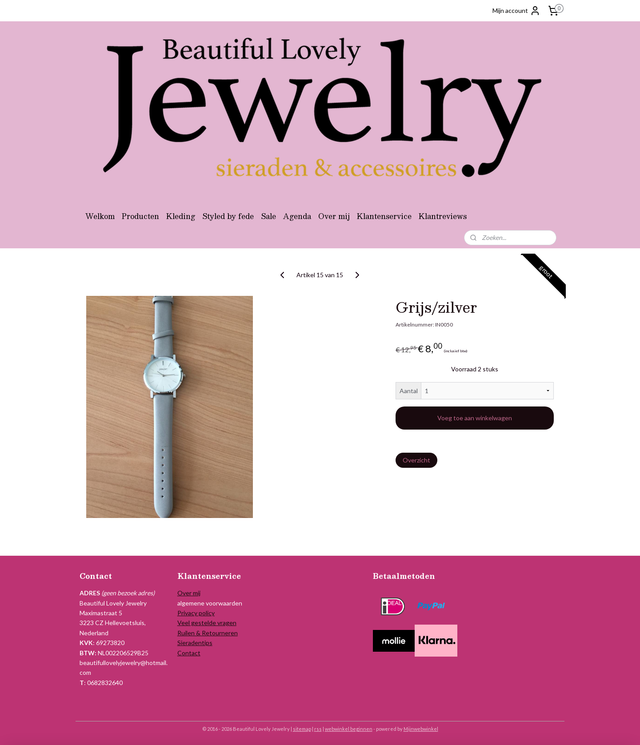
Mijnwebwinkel (421, 729)
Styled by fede (228, 216)
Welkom (100, 216)
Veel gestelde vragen (206, 622)
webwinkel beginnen (348, 729)
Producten (140, 216)
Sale (268, 216)
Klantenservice (384, 216)
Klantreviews (443, 216)
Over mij (334, 216)
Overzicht (416, 460)
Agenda (297, 216)
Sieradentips (194, 642)
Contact (188, 653)
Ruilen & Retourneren (207, 633)
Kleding (180, 216)
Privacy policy (196, 613)
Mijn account (516, 10)
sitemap (302, 729)
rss (318, 729)
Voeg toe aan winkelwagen (474, 418)
